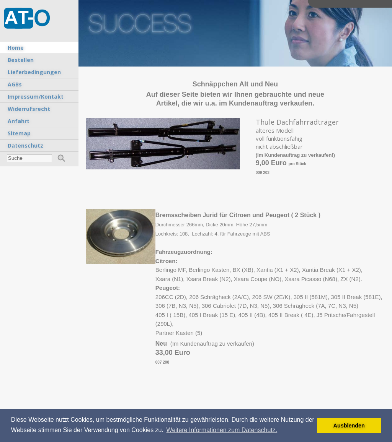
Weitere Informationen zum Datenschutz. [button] (222, 430)
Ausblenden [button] (349, 425)
